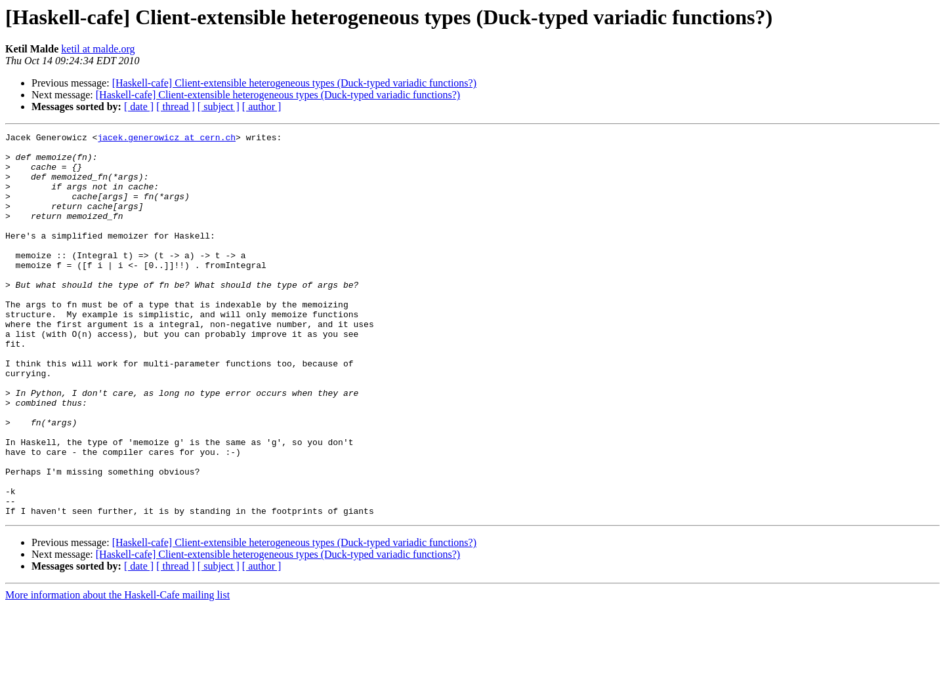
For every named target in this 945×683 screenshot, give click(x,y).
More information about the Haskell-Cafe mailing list (117, 671)
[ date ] (139, 106)
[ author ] (262, 106)
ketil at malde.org (98, 48)
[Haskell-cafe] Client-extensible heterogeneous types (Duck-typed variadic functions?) (294, 82)
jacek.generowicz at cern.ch (166, 139)
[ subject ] (219, 106)
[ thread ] (175, 106)
